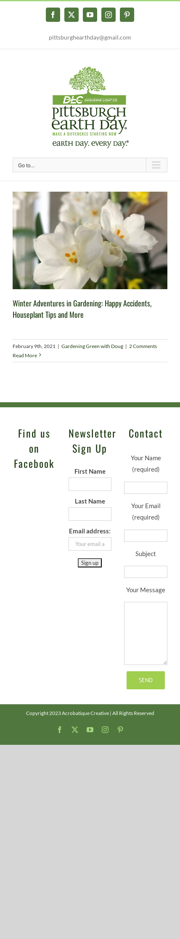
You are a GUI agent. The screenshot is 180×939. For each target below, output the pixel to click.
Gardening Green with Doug (92, 346)
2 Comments (143, 346)
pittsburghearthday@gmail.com (90, 37)
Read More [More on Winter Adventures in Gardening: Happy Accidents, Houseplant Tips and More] (25, 355)
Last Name (90, 501)
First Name (90, 471)
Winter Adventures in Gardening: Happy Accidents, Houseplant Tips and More (82, 309)
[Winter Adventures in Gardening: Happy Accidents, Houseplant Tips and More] (90, 240)
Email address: (90, 531)
